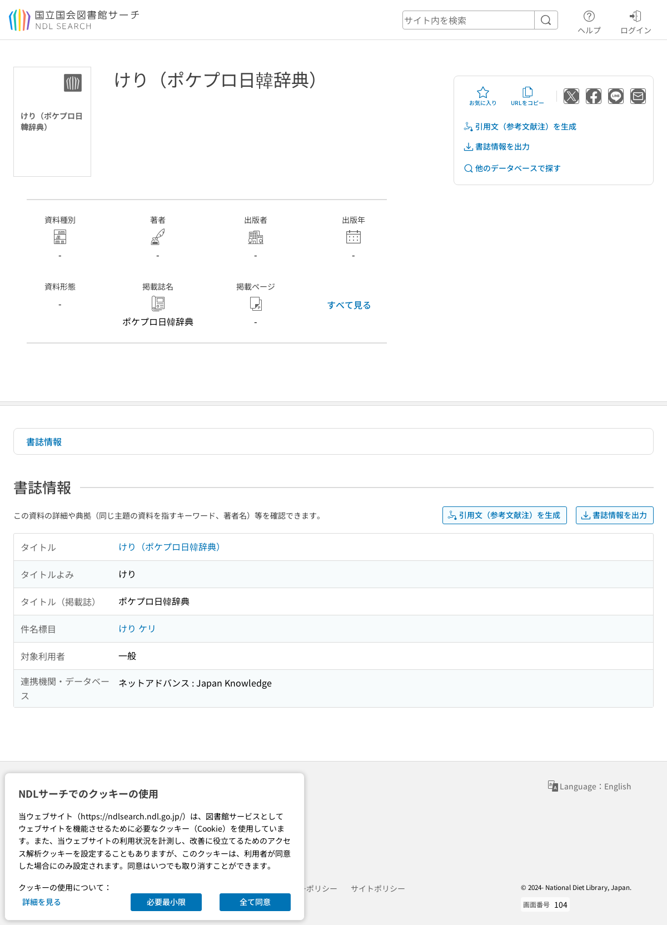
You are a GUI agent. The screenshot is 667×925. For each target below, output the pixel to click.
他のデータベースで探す (512, 168)
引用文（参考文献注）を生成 (519, 126)
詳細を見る (41, 901)
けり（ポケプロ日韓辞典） (171, 546)
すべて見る (349, 304)
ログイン (635, 20)
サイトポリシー (378, 888)
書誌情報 (44, 441)
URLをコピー (527, 96)
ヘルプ (589, 20)
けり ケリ (137, 628)
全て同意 (255, 901)
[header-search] (480, 20)
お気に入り (483, 96)
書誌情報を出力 (496, 146)
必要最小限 (166, 901)
